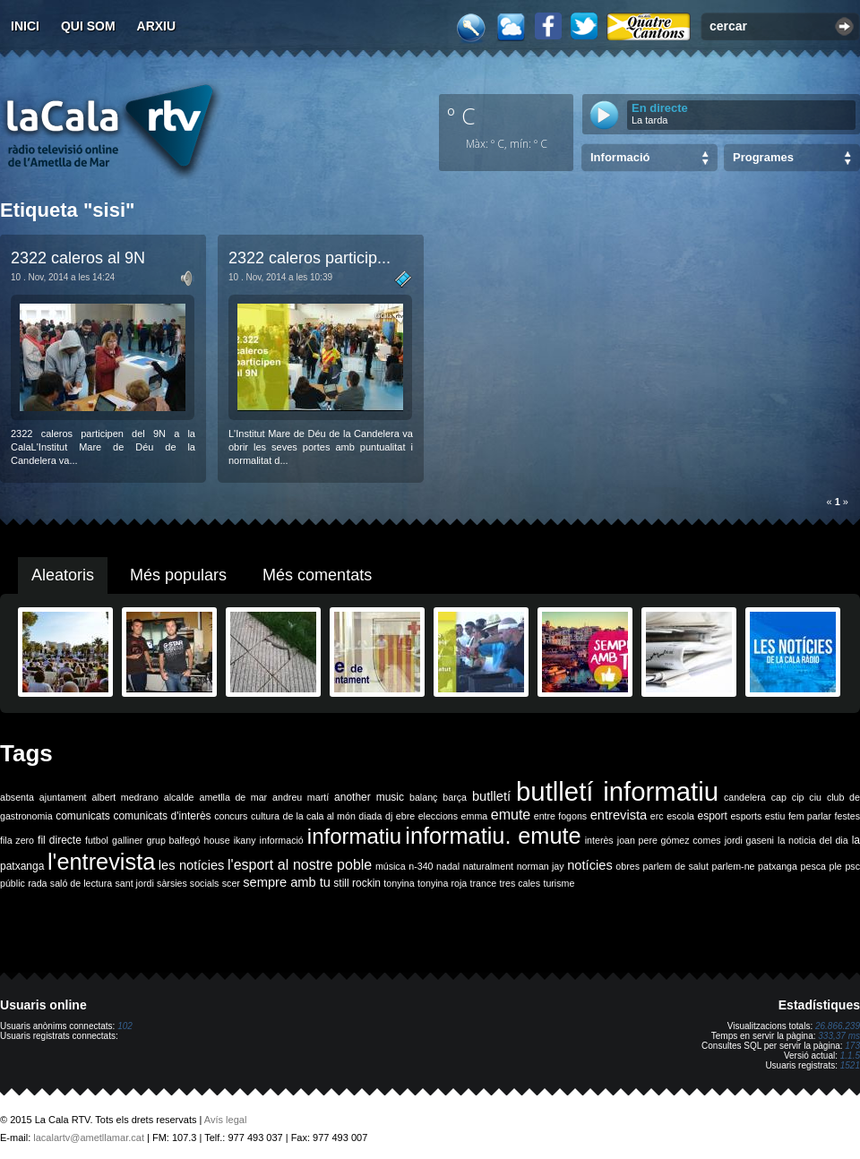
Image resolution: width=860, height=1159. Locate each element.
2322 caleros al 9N (78, 258)
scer (231, 883)
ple (836, 866)
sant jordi (135, 883)
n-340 (420, 866)
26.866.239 (837, 1026)
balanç (423, 797)
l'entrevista (101, 861)
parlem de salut (676, 866)
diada (370, 816)
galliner (127, 840)
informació (282, 840)
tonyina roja (442, 883)
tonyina (398, 883)
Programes (763, 157)
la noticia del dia (813, 840)
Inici (25, 26)
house (217, 840)
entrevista (619, 815)
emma (474, 816)
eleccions (438, 816)
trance (483, 883)
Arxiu (156, 26)
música (390, 866)
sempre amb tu (287, 882)
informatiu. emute (492, 835)
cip (798, 797)
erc (657, 816)
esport (712, 816)
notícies (590, 865)
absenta (17, 797)
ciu (815, 797)
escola (680, 816)
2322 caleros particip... (309, 258)
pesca (813, 866)
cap (779, 797)
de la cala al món (319, 816)
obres (627, 866)
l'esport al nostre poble (300, 864)
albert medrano (125, 797)
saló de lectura (81, 883)
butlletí (491, 796)
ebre (405, 816)
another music (369, 797)
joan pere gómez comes (669, 840)
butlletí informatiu (617, 791)
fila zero (17, 840)
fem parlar (809, 816)
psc (852, 866)
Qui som (88, 26)
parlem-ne (733, 866)
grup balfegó (173, 840)
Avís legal (225, 1119)
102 (125, 1026)
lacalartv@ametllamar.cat (88, 1137)
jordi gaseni (749, 840)
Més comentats (317, 575)
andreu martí (300, 797)
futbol (96, 840)
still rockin (357, 883)
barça (455, 797)
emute (510, 814)
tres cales (519, 883)
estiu (775, 816)
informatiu (354, 836)
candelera (745, 797)
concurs (230, 816)
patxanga (777, 866)
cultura (265, 816)
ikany (245, 840)
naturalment (488, 866)
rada (37, 883)
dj (388, 816)
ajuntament (63, 797)
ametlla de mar (233, 797)
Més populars (178, 575)
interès (599, 840)
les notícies (192, 865)
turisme (558, 883)
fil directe (60, 840)
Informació (619, 157)
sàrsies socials (188, 883)
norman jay (540, 866)
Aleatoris (62, 575)
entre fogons (560, 816)
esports (745, 816)
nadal (448, 866)
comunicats (83, 816)
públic (12, 883)
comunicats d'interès (162, 816)
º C (461, 115)
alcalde (179, 797)
